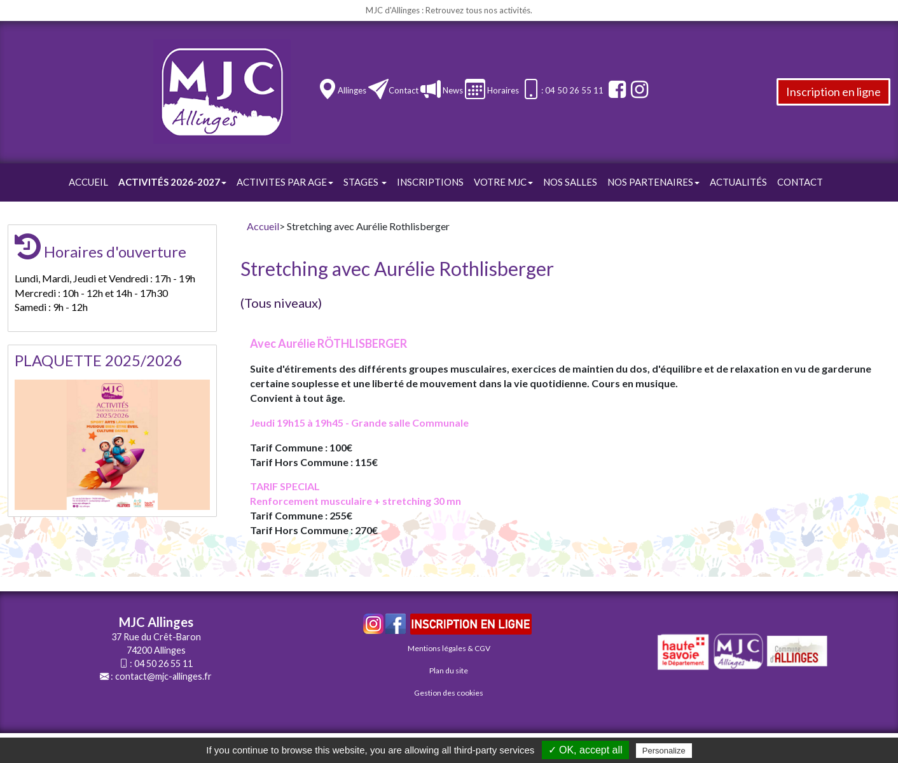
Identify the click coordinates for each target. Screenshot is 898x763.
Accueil (88, 182)
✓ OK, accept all (585, 750)
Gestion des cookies (448, 693)
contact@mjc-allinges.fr (163, 676)
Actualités (738, 182)
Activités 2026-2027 (172, 182)
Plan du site (448, 670)
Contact (403, 90)
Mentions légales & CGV (449, 648)
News (452, 90)
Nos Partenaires (653, 182)
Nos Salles (570, 182)
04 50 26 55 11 (163, 663)
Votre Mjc (503, 182)
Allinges (352, 90)
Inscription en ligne (833, 92)
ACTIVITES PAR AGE (285, 182)
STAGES (365, 182)
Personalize (664, 750)
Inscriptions (430, 182)
